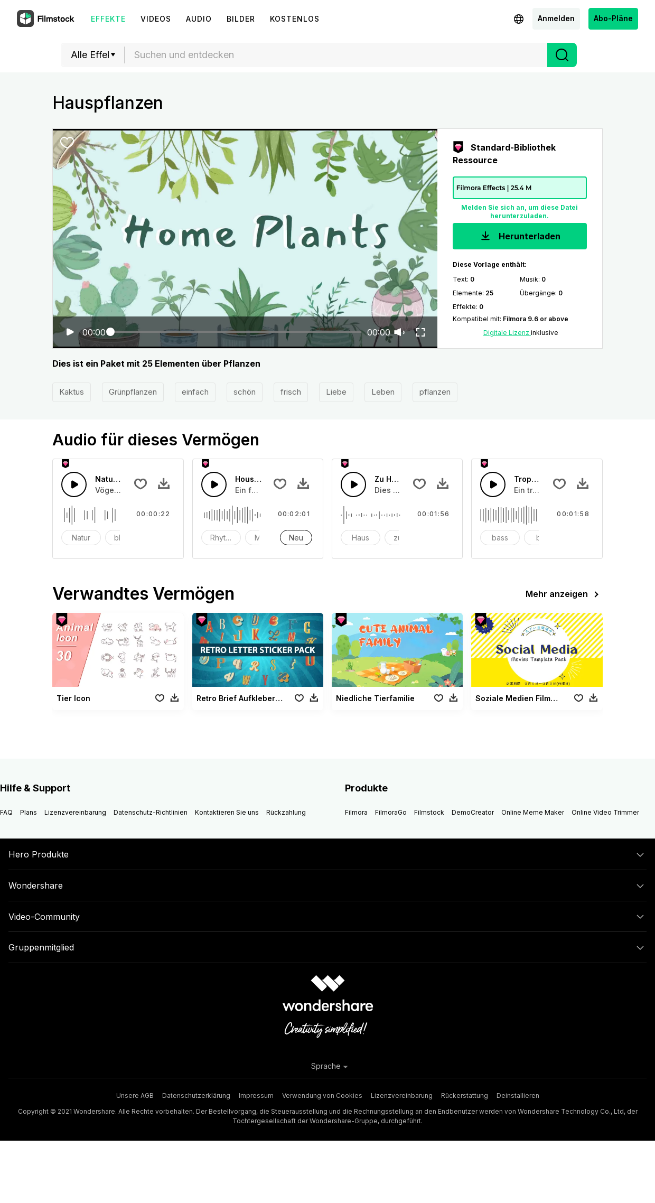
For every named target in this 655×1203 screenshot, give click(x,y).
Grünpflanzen (133, 392)
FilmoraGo (391, 812)
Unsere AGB (135, 1095)
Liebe (336, 392)
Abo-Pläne (613, 18)
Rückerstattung (464, 1095)
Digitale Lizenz (507, 333)
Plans (28, 812)
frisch (290, 392)
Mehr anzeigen (564, 594)
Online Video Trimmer (605, 812)
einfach (195, 392)
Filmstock (429, 812)
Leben (383, 392)
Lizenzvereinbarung (75, 812)
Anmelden (556, 18)
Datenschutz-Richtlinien (151, 812)
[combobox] (336, 55)
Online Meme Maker (532, 812)
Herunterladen (519, 237)
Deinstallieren (518, 1095)
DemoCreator (473, 812)
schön (244, 392)
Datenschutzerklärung (196, 1095)
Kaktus (71, 392)
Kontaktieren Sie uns (227, 812)
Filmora (356, 812)
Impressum (256, 1095)
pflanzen (435, 392)
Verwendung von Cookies (322, 1095)
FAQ (6, 812)
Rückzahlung (286, 812)
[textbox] (336, 55)
